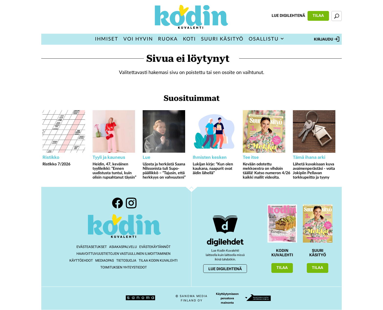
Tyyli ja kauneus (109, 157)
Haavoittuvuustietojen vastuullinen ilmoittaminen (123, 254)
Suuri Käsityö (222, 39)
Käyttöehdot (81, 260)
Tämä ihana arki (309, 157)
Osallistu (264, 39)
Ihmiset (106, 39)
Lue (146, 157)
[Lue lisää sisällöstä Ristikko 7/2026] (66, 131)
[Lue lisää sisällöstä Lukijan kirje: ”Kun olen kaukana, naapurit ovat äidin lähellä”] (216, 131)
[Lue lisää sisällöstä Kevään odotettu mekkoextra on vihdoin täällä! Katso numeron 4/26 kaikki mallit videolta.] (266, 131)
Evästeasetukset (91, 247)
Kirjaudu (326, 39)
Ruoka (168, 39)
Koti (189, 39)
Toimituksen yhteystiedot (123, 267)
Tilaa (318, 15)
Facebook (117, 203)
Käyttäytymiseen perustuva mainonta (227, 298)
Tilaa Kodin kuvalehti (158, 260)
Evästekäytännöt (154, 247)
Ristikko (51, 157)
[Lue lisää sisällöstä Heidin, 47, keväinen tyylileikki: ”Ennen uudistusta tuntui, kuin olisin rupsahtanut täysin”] (116, 131)
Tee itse (251, 157)
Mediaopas (104, 260)
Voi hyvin (138, 39)
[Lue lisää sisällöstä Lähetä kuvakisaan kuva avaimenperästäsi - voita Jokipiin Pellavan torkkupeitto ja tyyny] (316, 131)
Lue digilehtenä (288, 15)
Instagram (131, 203)
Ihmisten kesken (210, 157)
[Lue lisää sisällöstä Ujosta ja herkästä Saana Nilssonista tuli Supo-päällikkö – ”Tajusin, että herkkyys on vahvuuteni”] (166, 131)
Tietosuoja (126, 260)
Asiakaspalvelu (123, 247)
